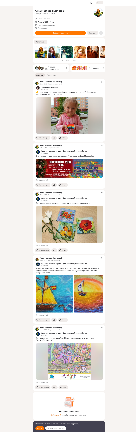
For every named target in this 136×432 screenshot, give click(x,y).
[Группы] (26, 11)
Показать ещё (42, 180)
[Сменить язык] (16, 419)
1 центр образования (46, 25)
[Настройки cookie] (16, 428)
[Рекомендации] (16, 42)
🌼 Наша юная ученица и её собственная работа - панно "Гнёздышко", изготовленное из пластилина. (66, 93)
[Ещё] (16, 414)
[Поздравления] (16, 32)
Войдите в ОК (56, 415)
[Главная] (5, 11)
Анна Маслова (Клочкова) (50, 10)
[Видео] (26, 21)
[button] (40, 42)
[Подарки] (5, 32)
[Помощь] (5, 42)
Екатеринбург (44, 19)
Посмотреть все (69, 61)
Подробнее (42, 28)
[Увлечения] (16, 11)
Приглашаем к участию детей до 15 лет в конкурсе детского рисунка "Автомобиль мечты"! (65, 339)
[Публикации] (5, 21)
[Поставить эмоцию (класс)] (63, 138)
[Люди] (16, 21)
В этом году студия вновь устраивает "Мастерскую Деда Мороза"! (64, 156)
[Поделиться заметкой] (54, 138)
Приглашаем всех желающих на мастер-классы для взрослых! (62, 203)
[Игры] (26, 32)
